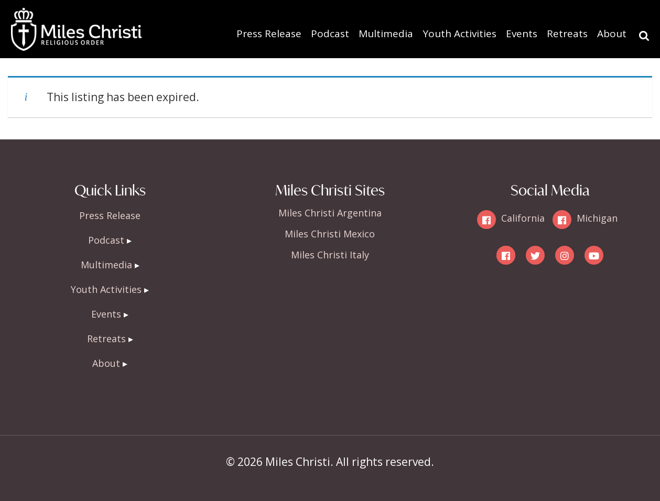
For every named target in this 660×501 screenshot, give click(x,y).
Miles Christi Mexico (330, 233)
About (611, 33)
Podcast (330, 33)
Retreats (567, 33)
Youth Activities (459, 33)
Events (521, 33)
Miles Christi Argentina (330, 212)
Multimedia (386, 33)
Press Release (268, 33)
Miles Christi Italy (330, 254)
